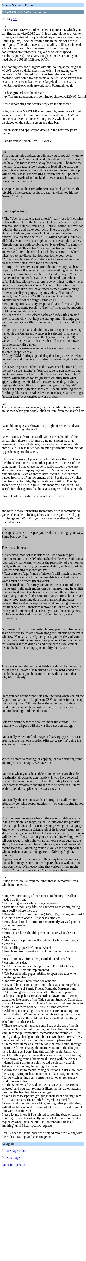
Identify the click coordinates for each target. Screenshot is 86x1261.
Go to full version (13, 1164)
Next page (13, 1157)
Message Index (16, 1150)
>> (15, 19)
